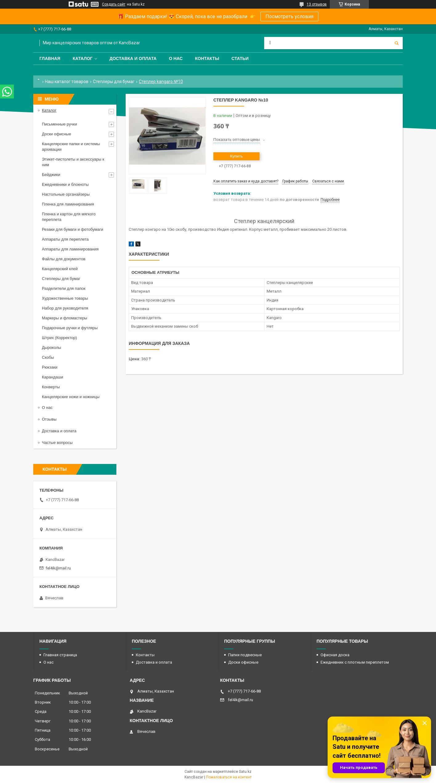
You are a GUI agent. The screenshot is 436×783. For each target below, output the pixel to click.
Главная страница (60, 655)
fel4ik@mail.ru (58, 568)
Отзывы (49, 419)
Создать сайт (113, 4)
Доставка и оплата (132, 58)
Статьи (240, 58)
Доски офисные (56, 134)
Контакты (207, 58)
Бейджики (51, 174)
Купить (236, 156)
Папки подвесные (245, 655)
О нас (176, 58)
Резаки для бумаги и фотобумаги (72, 229)
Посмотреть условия (289, 16)
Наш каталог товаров (66, 81)
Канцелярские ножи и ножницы (70, 396)
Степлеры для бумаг (114, 81)
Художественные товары (65, 298)
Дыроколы (51, 347)
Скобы (48, 357)
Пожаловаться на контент (229, 777)
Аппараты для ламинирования (70, 249)
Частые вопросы (57, 442)
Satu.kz (245, 771)
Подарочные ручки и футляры (70, 328)
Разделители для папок (63, 288)
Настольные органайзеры (66, 194)
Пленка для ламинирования (68, 204)
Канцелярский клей (60, 268)
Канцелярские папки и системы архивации (71, 147)
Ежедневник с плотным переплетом (355, 662)
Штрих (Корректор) (59, 337)
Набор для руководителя (65, 308)
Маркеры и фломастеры (64, 318)
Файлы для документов (63, 259)
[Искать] (396, 43)
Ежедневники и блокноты (65, 184)
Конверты (51, 387)
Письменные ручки (59, 124)
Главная (49, 58)
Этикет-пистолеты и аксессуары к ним (73, 162)
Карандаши (52, 377)
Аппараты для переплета (65, 239)
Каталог (83, 58)
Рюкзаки (49, 367)
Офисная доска (335, 655)
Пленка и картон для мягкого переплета (68, 217)
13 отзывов (317, 4)
